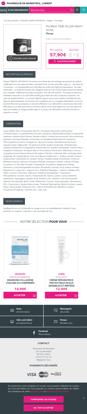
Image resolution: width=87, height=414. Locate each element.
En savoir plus (37, 391)
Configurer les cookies (43, 399)
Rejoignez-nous (43, 360)
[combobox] (51, 10)
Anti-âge (58, 20)
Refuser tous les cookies (58, 391)
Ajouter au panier (65, 61)
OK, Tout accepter (43, 408)
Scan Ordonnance (18, 10)
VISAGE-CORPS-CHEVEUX (32, 20)
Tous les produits (10, 20)
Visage (49, 20)
